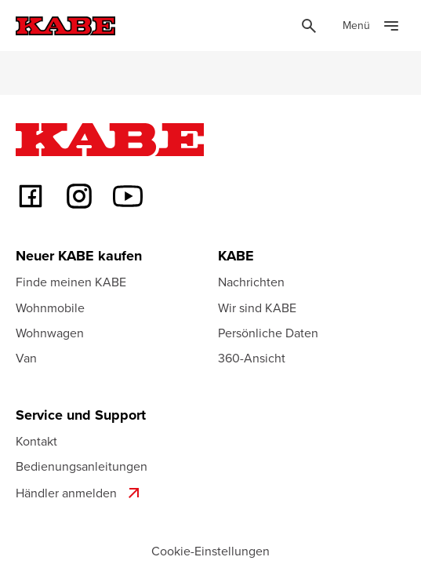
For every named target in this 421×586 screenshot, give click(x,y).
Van (26, 357)
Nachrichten (251, 281)
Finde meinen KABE (71, 281)
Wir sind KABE (257, 307)
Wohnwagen (50, 332)
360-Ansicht (251, 357)
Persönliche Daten (268, 332)
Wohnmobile (50, 307)
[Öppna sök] (309, 26)
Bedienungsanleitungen (81, 466)
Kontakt (36, 441)
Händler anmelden (79, 492)
